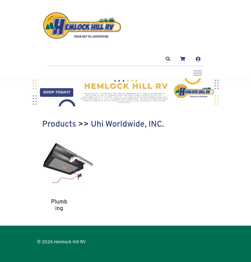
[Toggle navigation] (198, 73)
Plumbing (59, 205)
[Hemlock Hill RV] (85, 25)
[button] (167, 59)
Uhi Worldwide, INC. (127, 124)
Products (59, 124)
